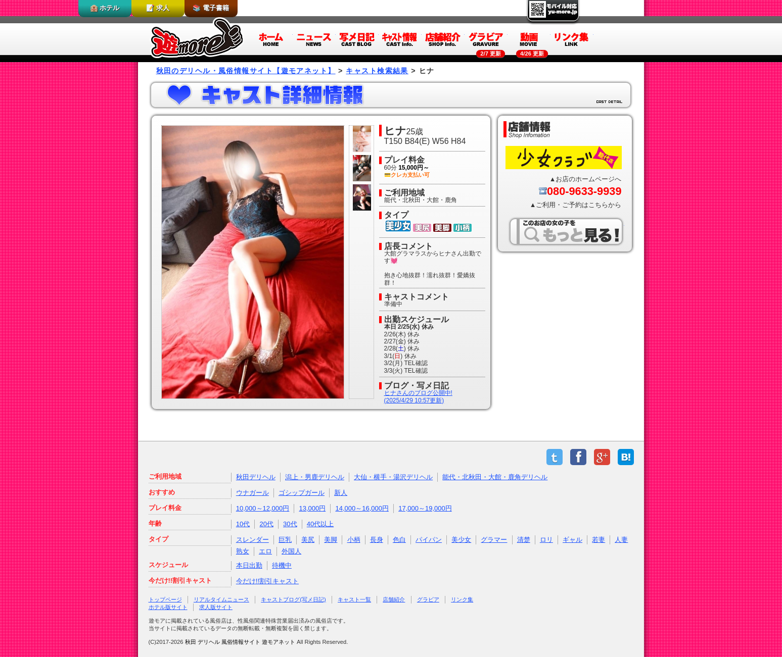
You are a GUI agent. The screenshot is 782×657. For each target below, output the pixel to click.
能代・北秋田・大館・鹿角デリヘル (494, 477)
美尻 (307, 539)
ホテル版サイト (168, 607)
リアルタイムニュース (221, 599)
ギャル (572, 539)
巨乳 (285, 539)
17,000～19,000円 (425, 508)
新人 (340, 492)
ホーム (271, 39)
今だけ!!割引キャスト (267, 581)
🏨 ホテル (105, 8)
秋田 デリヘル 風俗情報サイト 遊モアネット (240, 642)
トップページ (165, 599)
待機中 (282, 565)
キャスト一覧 (354, 599)
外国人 (291, 551)
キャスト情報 (400, 39)
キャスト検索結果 (377, 71)
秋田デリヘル (255, 477)
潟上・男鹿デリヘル (314, 477)
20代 (266, 524)
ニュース (314, 39)
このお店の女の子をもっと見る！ (566, 231)
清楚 (523, 539)
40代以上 (320, 524)
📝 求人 (157, 8)
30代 (290, 524)
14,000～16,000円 (362, 508)
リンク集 (571, 39)
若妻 (598, 539)
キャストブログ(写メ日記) (293, 599)
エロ (265, 551)
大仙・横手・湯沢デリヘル (393, 477)
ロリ (546, 539)
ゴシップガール (302, 492)
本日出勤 (249, 565)
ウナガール (252, 492)
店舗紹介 (443, 39)
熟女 (242, 551)
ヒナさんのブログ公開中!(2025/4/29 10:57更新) (418, 396)
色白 (399, 539)
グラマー (494, 539)
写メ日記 (357, 39)
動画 (529, 39)
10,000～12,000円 (263, 508)
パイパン (429, 539)
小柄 (353, 539)
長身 (376, 539)
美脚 (330, 539)
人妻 (621, 539)
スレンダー (252, 539)
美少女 (461, 539)
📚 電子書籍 (211, 8)
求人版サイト (216, 607)
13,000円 (312, 508)
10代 (243, 524)
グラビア (486, 39)
